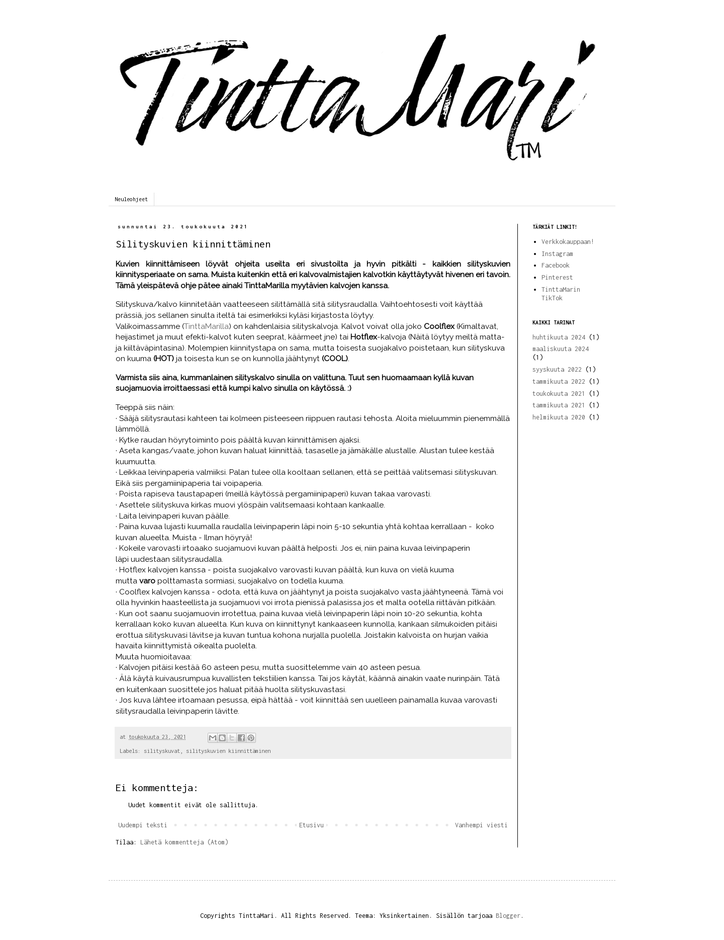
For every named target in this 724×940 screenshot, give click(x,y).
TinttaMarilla (206, 326)
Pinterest (557, 277)
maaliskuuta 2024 (560, 349)
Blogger (508, 915)
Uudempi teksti (142, 825)
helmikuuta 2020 (558, 417)
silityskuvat (162, 750)
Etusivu (311, 825)
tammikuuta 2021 (558, 405)
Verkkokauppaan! (567, 241)
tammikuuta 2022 (558, 381)
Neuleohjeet (131, 199)
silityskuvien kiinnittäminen (228, 750)
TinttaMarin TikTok (560, 294)
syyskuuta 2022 (557, 369)
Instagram (557, 254)
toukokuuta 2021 (558, 393)
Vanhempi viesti (481, 825)
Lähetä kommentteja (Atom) (184, 842)
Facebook (555, 265)
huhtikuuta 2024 (558, 337)
